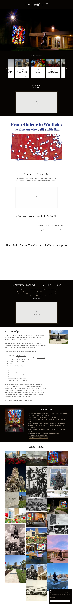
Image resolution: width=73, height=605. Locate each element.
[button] (36, 585)
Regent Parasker (11, 357)
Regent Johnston (11, 351)
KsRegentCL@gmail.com (20, 353)
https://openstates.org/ (27, 382)
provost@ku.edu (41, 339)
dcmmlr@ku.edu (28, 341)
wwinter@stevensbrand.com (21, 361)
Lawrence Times (33, 404)
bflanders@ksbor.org (22, 343)
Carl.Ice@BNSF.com (17, 349)
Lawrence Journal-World (35, 415)
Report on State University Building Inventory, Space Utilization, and (45, 394)
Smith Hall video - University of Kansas (38, 419)
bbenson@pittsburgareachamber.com (24, 345)
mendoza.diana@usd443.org (22, 355)
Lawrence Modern (33, 398)
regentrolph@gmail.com (20, 359)
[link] (36, 5)
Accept (60, 601)
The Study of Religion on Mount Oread (38, 417)
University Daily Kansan (34, 406)
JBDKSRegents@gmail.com (20, 347)
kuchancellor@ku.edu (21, 337)
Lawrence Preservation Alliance (36, 400)
